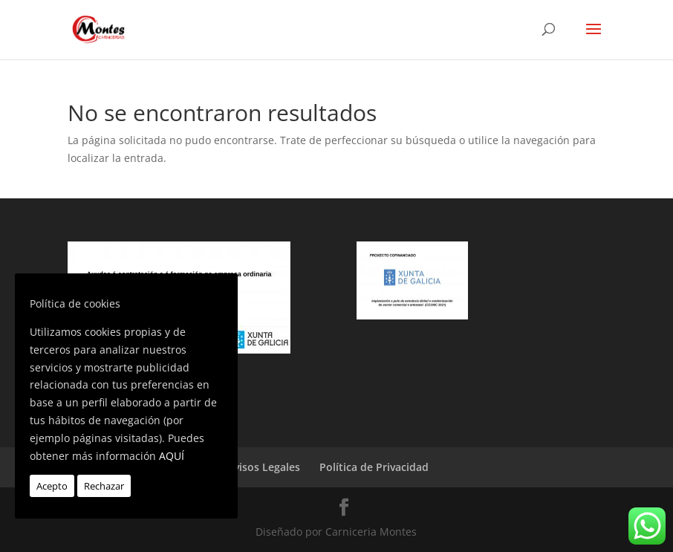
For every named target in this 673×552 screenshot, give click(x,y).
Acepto (52, 486)
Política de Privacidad (374, 467)
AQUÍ (171, 456)
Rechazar (104, 486)
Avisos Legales (263, 467)
